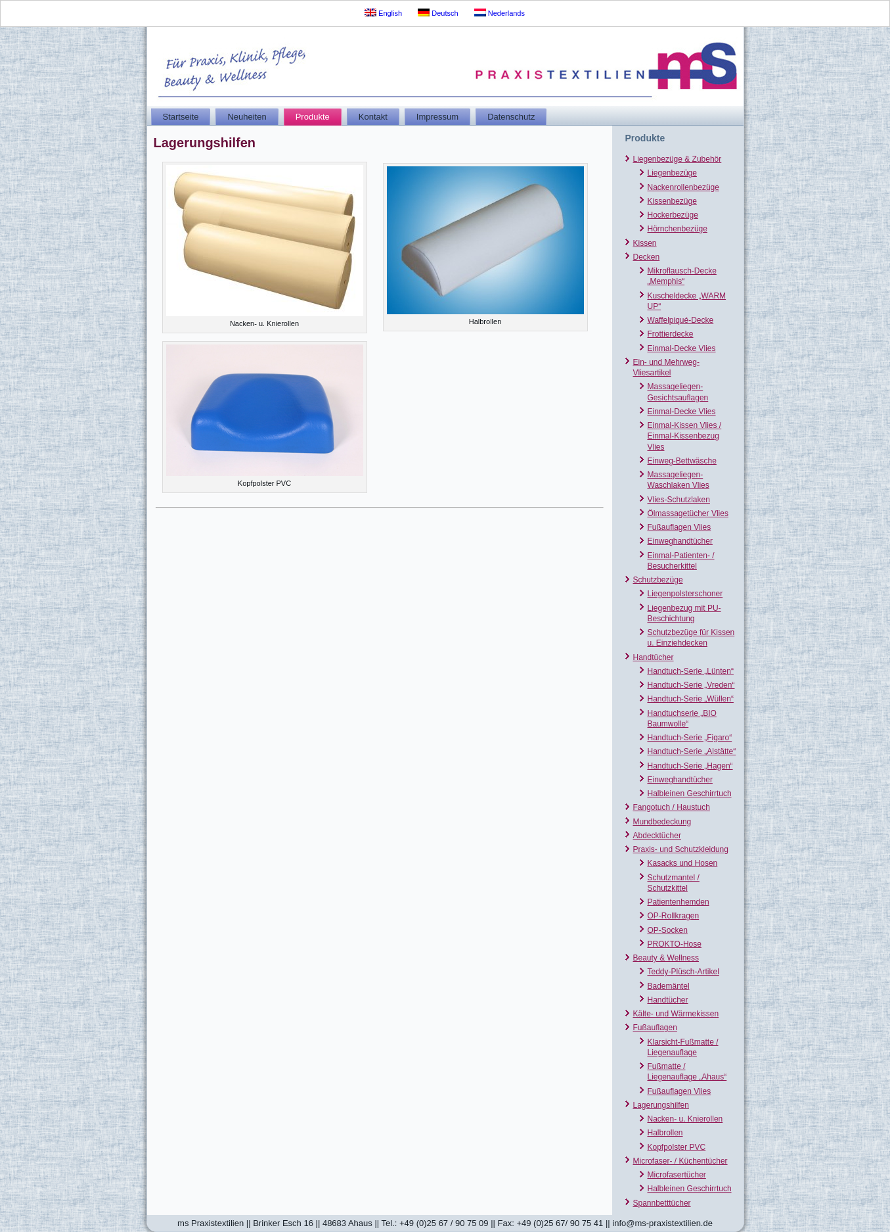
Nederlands (499, 13)
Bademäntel (669, 986)
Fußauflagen (655, 1027)
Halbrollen (665, 1132)
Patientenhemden (678, 902)
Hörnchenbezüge (677, 228)
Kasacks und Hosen (683, 863)
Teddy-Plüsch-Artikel (683, 971)
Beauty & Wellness (666, 957)
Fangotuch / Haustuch (671, 807)
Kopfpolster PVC (677, 1147)
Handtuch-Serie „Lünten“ (691, 671)
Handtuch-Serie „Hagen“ (690, 765)
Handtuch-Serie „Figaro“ (690, 737)
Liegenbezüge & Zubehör (677, 159)
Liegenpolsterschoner (685, 593)
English (383, 13)
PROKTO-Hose (674, 944)
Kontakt (373, 117)
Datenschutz (511, 117)
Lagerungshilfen (661, 1105)
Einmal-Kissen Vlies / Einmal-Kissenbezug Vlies (685, 436)
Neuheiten (246, 117)
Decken (646, 257)
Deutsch (438, 13)
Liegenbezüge (672, 173)
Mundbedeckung (662, 821)
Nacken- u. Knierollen (685, 1119)
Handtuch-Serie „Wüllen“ (691, 698)
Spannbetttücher (662, 1203)
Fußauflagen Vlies (679, 527)
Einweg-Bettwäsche (682, 460)
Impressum (437, 117)
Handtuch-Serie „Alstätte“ (692, 751)
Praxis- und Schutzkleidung (680, 849)
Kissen (645, 243)
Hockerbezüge (673, 215)
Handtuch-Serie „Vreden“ (691, 685)
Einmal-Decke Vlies (682, 348)
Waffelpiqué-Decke (681, 320)
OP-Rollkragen (674, 915)
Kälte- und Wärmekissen (676, 1013)
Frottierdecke (671, 334)
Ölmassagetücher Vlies (688, 513)
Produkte (313, 117)
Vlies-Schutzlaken (679, 499)
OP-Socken (668, 930)
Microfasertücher (677, 1174)
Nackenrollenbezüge (683, 187)
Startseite (181, 117)
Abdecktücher (657, 835)
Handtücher (653, 657)
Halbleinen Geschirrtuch (690, 793)
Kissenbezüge (672, 201)
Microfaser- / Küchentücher (680, 1161)
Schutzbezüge (658, 579)
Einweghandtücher (680, 541)
